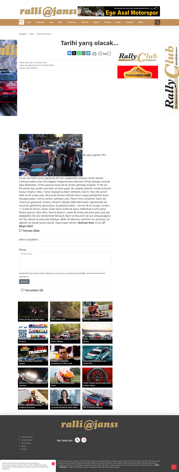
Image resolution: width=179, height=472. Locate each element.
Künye (23, 446)
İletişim (24, 449)
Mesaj (22, 249)
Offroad (84, 22)
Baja (60, 22)
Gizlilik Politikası (27, 437)
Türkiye (107, 22)
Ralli (51, 22)
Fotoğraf (129, 22)
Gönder (24, 281)
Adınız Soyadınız (28, 239)
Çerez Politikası (26, 440)
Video (140, 22)
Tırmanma (71, 22)
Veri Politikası (26, 443)
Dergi (118, 22)
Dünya (96, 22)
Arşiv (29, 22)
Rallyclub (40, 22)
